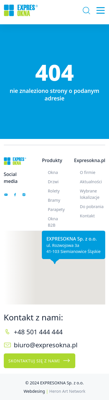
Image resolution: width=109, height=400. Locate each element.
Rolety (54, 191)
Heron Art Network (67, 391)
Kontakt (87, 216)
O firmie (87, 172)
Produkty (52, 160)
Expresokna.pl (89, 160)
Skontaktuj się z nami (39, 361)
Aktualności (91, 181)
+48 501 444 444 (38, 331)
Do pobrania (92, 206)
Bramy (54, 200)
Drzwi (53, 181)
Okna (53, 172)
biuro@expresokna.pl (45, 344)
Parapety (56, 209)
